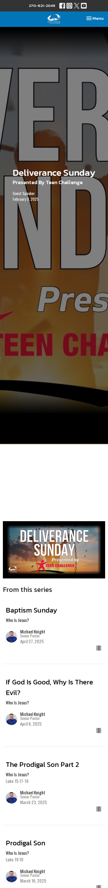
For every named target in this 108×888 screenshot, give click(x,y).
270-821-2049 (42, 5)
